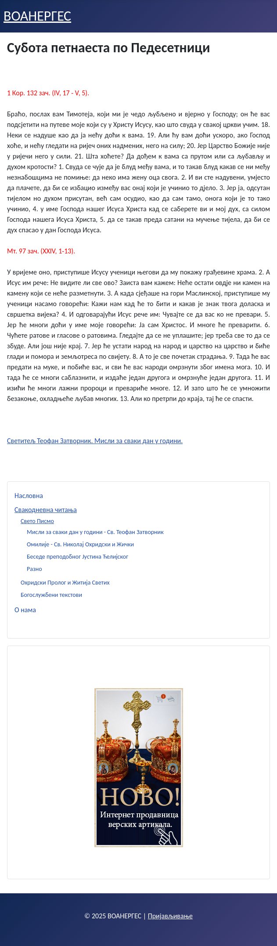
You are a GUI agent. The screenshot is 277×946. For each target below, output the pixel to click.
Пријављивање (170, 916)
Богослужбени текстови (51, 595)
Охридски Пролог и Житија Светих (65, 582)
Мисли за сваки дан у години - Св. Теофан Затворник (95, 532)
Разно (34, 569)
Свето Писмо (37, 521)
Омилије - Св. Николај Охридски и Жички (80, 544)
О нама (25, 610)
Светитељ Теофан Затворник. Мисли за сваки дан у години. (95, 441)
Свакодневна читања (45, 509)
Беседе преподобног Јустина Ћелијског (77, 556)
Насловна (28, 495)
